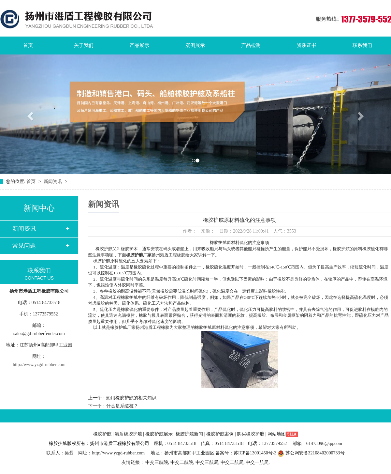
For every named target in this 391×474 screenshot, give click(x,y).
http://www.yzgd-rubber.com (39, 364)
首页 (28, 45)
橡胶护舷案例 (220, 434)
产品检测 (251, 45)
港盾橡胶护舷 (128, 434)
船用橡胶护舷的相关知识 (131, 397)
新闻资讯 (53, 181)
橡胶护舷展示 (159, 434)
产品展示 (139, 45)
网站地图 (277, 434)
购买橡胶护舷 (250, 434)
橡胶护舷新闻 (189, 434)
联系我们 (362, 45)
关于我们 (84, 45)
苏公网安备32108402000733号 (311, 453)
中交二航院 (181, 462)
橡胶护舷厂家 (139, 254)
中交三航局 (206, 462)
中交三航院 (156, 462)
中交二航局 (232, 462)
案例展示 (195, 45)
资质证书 (306, 45)
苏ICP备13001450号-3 (255, 453)
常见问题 (24, 245)
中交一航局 (257, 462)
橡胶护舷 (102, 434)
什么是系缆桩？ (122, 406)
